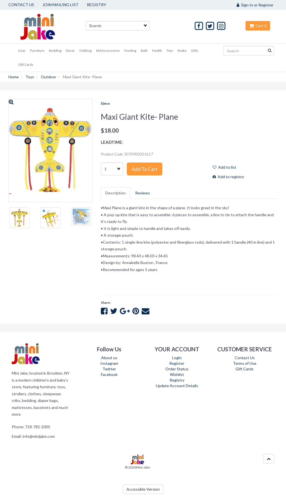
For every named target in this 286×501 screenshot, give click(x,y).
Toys (29, 76)
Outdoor (48, 76)
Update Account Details (177, 385)
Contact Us (245, 357)
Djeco (105, 103)
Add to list (224, 167)
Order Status (177, 368)
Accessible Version (143, 489)
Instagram (109, 363)
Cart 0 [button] (257, 25)
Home (13, 76)
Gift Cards (244, 368)
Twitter (109, 368)
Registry (177, 380)
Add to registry (228, 176)
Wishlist (177, 374)
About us (109, 357)
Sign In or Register (255, 5)
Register (176, 363)
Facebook (109, 374)
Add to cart (145, 169)
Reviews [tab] (142, 192)
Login (177, 357)
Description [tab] (115, 192)
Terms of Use (244, 363)
